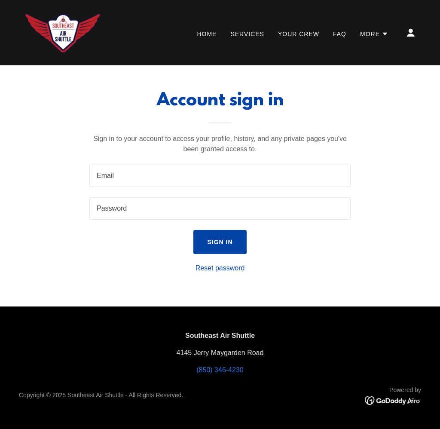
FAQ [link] (339, 34)
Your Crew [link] (298, 34)
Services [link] (247, 34)
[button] (374, 34)
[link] (63, 32)
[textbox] (220, 176)
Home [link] (207, 34)
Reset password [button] (220, 268)
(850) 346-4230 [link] (219, 370)
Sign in (219, 242)
